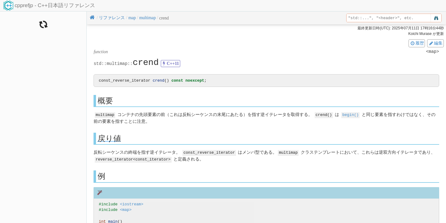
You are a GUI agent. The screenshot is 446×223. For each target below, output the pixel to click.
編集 (435, 43)
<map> (126, 209)
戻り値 (109, 138)
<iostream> (131, 203)
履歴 (417, 43)
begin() (350, 115)
